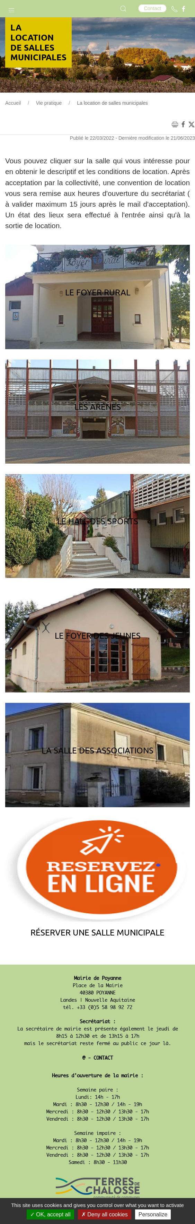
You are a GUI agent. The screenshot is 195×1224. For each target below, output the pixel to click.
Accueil (13, 103)
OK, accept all (50, 1214)
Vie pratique (49, 103)
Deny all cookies (104, 1214)
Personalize (153, 1214)
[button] (11, 8)
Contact (152, 8)
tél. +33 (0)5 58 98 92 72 (97, 1007)
